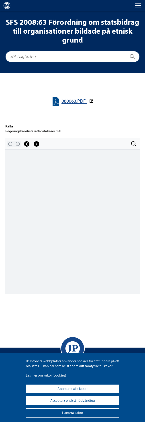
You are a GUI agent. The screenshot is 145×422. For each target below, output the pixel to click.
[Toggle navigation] (138, 5)
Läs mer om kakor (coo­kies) (46, 375)
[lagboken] (7, 5)
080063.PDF (74, 101)
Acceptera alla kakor (72, 389)
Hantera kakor (72, 413)
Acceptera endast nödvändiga (72, 401)
